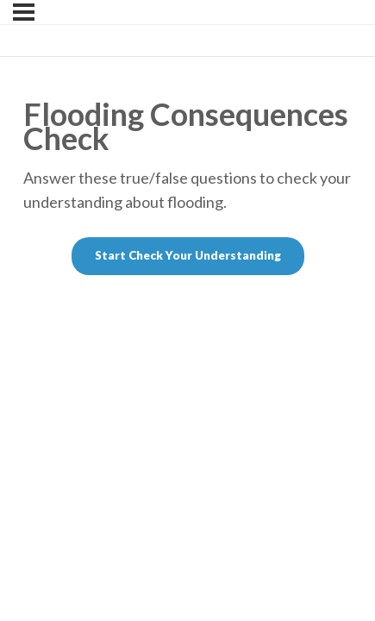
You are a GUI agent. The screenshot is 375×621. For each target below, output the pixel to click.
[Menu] (23, 12)
